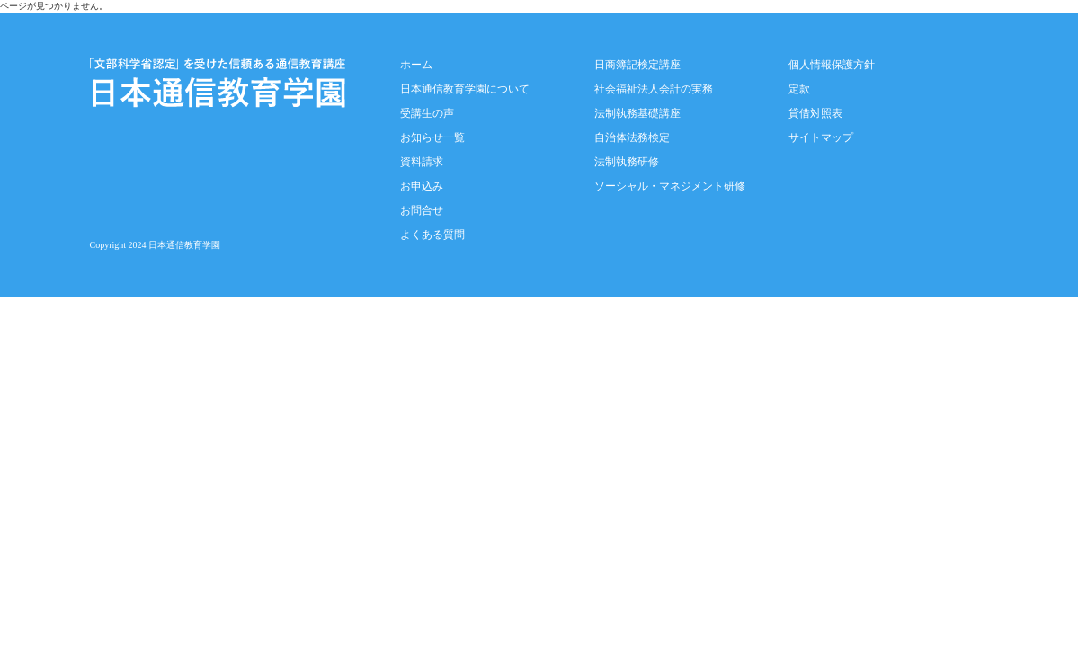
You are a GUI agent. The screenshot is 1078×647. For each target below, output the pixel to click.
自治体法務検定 (632, 137)
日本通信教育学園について (465, 89)
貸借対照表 (815, 113)
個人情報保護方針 (831, 64)
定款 (799, 89)
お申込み (421, 186)
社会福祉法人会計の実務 (653, 89)
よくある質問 (432, 234)
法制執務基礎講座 (637, 113)
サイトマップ (820, 137)
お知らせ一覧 (432, 137)
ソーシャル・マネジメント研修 (669, 186)
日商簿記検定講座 (637, 64)
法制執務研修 (626, 161)
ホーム (416, 64)
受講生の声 (427, 113)
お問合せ (421, 210)
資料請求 (421, 161)
